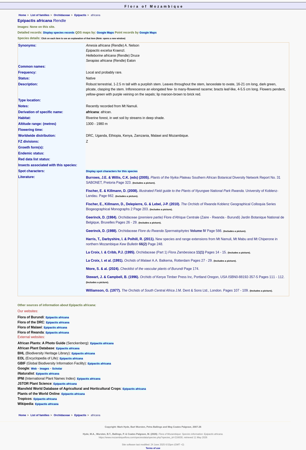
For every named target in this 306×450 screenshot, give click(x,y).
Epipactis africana (57, 317)
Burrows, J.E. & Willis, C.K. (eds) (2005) (117, 177)
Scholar (57, 368)
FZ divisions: (28, 141)
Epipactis (80, 15)
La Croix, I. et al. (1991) (104, 260)
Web (34, 368)
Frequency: (27, 72)
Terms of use (153, 448)
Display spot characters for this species (112, 171)
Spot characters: (31, 171)
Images (44, 368)
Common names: (32, 66)
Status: (24, 78)
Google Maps (105, 32)
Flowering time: (30, 129)
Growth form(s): (31, 147)
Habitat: (24, 118)
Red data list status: (34, 159)
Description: (28, 84)
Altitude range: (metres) (37, 124)
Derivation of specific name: (40, 112)
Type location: (29, 100)
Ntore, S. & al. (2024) (102, 269)
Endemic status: (31, 153)
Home (22, 15)
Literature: (26, 177)
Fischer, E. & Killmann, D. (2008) (111, 191)
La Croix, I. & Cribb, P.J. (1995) (110, 252)
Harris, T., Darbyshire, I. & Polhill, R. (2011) (120, 239)
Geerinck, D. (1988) (101, 231)
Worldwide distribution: (37, 135)
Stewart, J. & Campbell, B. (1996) (112, 277)
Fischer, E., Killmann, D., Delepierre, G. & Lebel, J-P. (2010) (132, 204)
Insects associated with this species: (47, 165)
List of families (39, 15)
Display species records (58, 32)
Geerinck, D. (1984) (101, 217)
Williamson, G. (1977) (103, 290)
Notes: (23, 106)
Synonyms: (27, 45)
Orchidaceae (62, 15)
